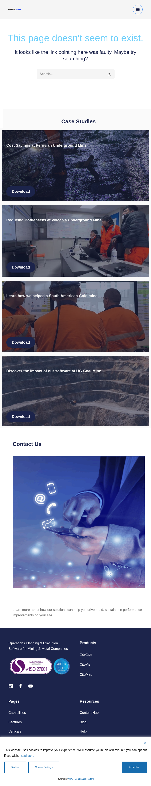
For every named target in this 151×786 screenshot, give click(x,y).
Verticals (14, 731)
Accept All (134, 767)
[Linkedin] (10, 686)
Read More (27, 755)
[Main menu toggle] (138, 9)
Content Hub (89, 712)
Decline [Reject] (15, 767)
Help (83, 731)
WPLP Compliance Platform (81, 779)
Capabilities (17, 712)
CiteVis (85, 664)
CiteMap (86, 674)
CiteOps (86, 654)
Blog (83, 722)
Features (15, 722)
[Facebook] (20, 686)
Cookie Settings (44, 767)
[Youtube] (30, 686)
